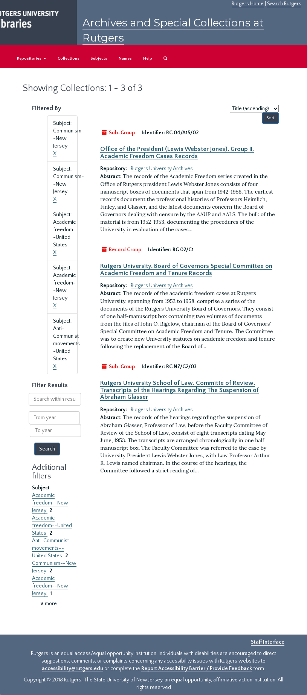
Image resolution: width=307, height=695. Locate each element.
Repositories (31, 58)
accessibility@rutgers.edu (72, 669)
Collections (68, 58)
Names (125, 58)
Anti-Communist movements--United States (50, 548)
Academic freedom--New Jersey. (50, 586)
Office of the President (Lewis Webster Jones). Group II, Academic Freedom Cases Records (177, 152)
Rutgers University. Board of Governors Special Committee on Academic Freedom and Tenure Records (186, 269)
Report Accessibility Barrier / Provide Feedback (196, 669)
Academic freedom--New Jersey (50, 503)
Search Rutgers (284, 4)
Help (147, 58)
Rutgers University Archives (162, 169)
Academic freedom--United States (52, 525)
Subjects (99, 58)
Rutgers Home (248, 4)
